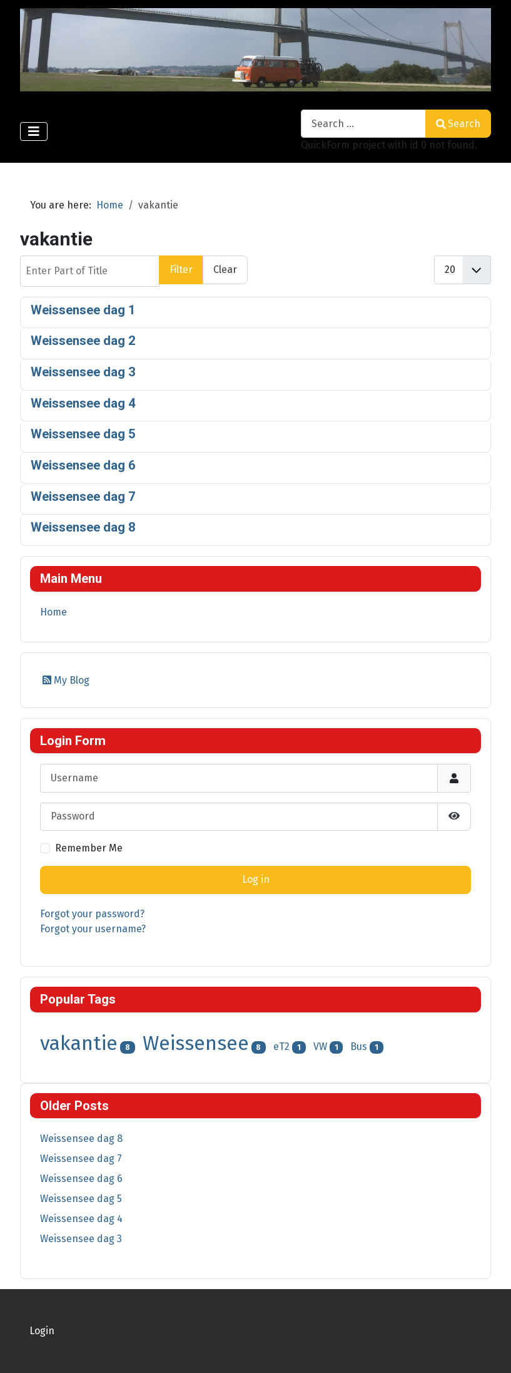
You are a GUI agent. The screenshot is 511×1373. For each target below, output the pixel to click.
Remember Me (89, 848)
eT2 (281, 1046)
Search (458, 124)
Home (53, 612)
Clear (225, 269)
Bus (358, 1046)
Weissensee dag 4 (83, 403)
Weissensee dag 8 (83, 527)
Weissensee (196, 1043)
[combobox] (363, 124)
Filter (181, 269)
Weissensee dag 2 (83, 340)
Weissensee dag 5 (83, 433)
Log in (256, 879)
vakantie (79, 1043)
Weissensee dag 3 (83, 371)
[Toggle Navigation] (34, 131)
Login (41, 1331)
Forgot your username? (93, 929)
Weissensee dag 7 (83, 496)
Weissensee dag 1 (83, 309)
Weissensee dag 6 (83, 465)
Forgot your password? (92, 914)
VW (320, 1046)
